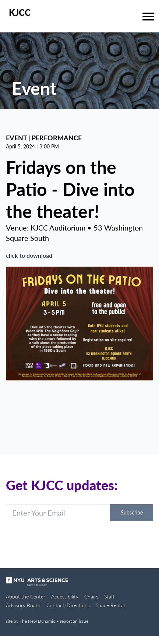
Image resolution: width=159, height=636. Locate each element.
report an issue (74, 621)
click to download (29, 255)
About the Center (25, 596)
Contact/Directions (68, 605)
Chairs (91, 596)
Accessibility (64, 596)
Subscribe (132, 512)
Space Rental (110, 605)
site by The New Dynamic (31, 621)
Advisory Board (23, 605)
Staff (109, 596)
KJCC (20, 12)
